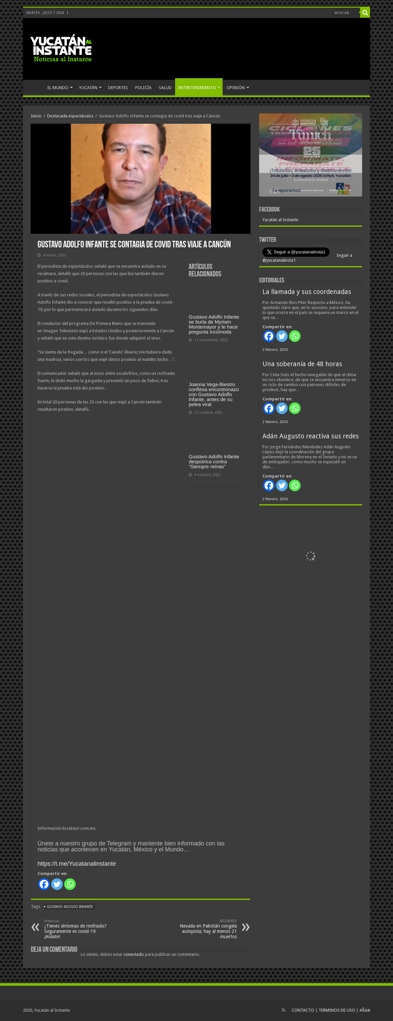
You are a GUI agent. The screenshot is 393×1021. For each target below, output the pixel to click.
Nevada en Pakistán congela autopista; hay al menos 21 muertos (203, 929)
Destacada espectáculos (70, 115)
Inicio (36, 115)
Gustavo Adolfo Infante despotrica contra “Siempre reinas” (214, 461)
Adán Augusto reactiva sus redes (310, 436)
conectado (134, 954)
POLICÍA (143, 87)
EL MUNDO (58, 87)
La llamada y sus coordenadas (306, 292)
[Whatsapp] (70, 884)
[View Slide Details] (310, 156)
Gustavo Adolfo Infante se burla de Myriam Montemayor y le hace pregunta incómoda (214, 324)
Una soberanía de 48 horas (302, 364)
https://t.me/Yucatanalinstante (77, 863)
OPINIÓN (236, 87)
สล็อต (364, 1010)
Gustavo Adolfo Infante (70, 907)
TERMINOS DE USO (337, 1010)
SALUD (165, 87)
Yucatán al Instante (280, 219)
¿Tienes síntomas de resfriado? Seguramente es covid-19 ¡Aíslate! (78, 929)
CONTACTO (303, 1010)
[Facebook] (44, 884)
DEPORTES (118, 87)
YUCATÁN (88, 87)
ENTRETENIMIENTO (197, 87)
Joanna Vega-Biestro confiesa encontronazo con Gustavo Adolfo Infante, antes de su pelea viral (214, 394)
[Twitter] (57, 884)
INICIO (35, 87)
